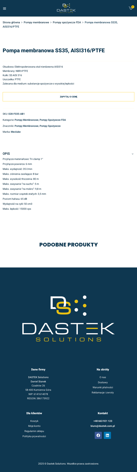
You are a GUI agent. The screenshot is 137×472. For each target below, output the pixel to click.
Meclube (16, 132)
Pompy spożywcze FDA (67, 22)
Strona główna (11, 22)
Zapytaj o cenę (68, 96)
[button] (131, 9)
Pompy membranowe (36, 22)
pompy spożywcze (50, 126)
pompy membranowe (27, 126)
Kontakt (103, 413)
